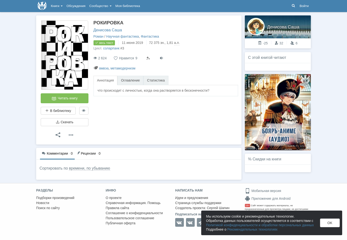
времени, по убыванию (89, 168)
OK (329, 223)
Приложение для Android (268, 198)
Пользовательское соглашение (130, 218)
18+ (248, 205)
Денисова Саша (107, 30)
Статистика (156, 80)
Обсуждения (76, 6)
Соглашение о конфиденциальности (134, 213)
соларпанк (111, 48)
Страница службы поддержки (198, 203)
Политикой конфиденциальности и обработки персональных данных (260, 225)
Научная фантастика (122, 36)
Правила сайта (117, 208)
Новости (42, 203)
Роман (98, 36)
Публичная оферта (121, 223)
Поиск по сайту (48, 208)
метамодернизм (122, 68)
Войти (304, 6)
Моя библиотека (127, 6)
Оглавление (130, 80)
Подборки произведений (55, 198)
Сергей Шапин (218, 208)
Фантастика (150, 36)
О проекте (114, 198)
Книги (57, 6)
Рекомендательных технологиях (252, 229)
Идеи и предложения (191, 198)
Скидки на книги (267, 159)
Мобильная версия (263, 190)
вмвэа (103, 68)
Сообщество (100, 6)
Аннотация (105, 80)
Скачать (64, 122)
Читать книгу (65, 98)
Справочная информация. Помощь (133, 203)
